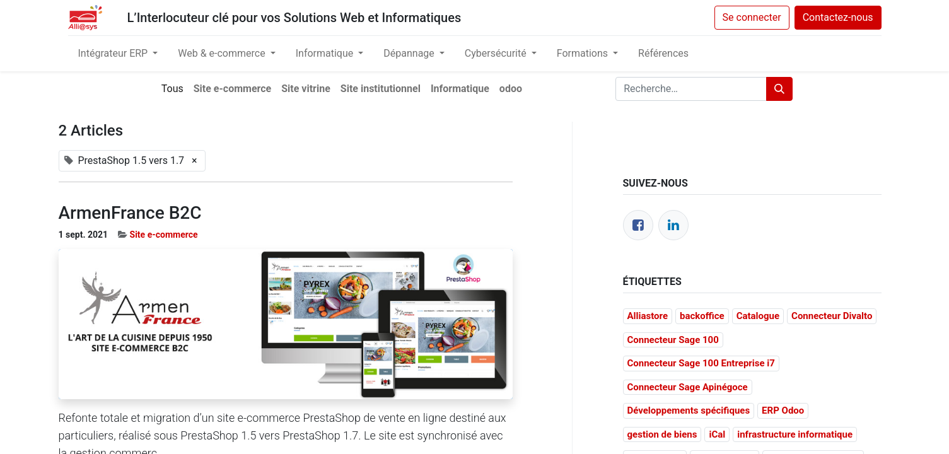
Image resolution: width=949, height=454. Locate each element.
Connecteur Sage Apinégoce (687, 387)
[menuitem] (663, 53)
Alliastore (647, 316)
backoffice (702, 316)
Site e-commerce (164, 235)
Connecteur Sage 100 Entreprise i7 (701, 363)
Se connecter (752, 17)
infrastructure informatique (795, 434)
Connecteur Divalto (831, 316)
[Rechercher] (779, 89)
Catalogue (757, 316)
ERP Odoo (783, 410)
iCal (717, 434)
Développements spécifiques (688, 410)
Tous (172, 89)
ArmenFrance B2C (130, 212)
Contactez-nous (838, 17)
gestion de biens (662, 434)
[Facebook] (638, 225)
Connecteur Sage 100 (673, 340)
